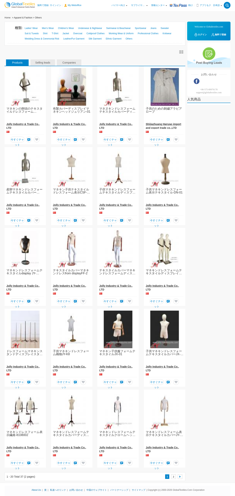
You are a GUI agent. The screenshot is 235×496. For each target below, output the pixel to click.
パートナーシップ (119, 490)
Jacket (66, 33)
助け (190, 5)
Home (8, 17)
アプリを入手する (207, 5)
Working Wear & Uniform (121, 33)
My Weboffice (74, 5)
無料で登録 (43, 5)
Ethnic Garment (113, 38)
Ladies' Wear (31, 28)
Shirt (45, 33)
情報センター (158, 5)
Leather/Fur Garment (73, 38)
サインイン (55, 5)
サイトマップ (138, 490)
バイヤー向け (118, 5)
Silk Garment (95, 38)
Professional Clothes (148, 33)
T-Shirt (55, 33)
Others (129, 38)
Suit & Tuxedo (32, 33)
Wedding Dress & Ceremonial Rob (42, 38)
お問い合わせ (76, 490)
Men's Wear (48, 28)
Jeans (153, 28)
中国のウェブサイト (96, 490)
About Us (36, 490)
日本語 (216, 5)
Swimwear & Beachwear (118, 28)
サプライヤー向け (138, 5)
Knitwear (167, 33)
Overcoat (77, 33)
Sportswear (140, 28)
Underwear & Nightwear (90, 28)
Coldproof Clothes (95, 33)
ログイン (200, 34)
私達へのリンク (58, 490)
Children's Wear (66, 28)
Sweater (165, 28)
